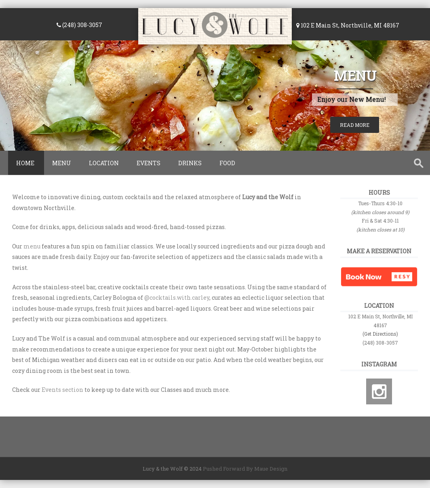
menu (31, 246)
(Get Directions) (380, 333)
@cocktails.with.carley (176, 297)
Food (227, 163)
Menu (354, 75)
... (390, 99)
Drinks (190, 163)
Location (104, 163)
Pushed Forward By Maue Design (244, 468)
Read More (354, 125)
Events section (62, 389)
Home (25, 163)
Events (148, 163)
